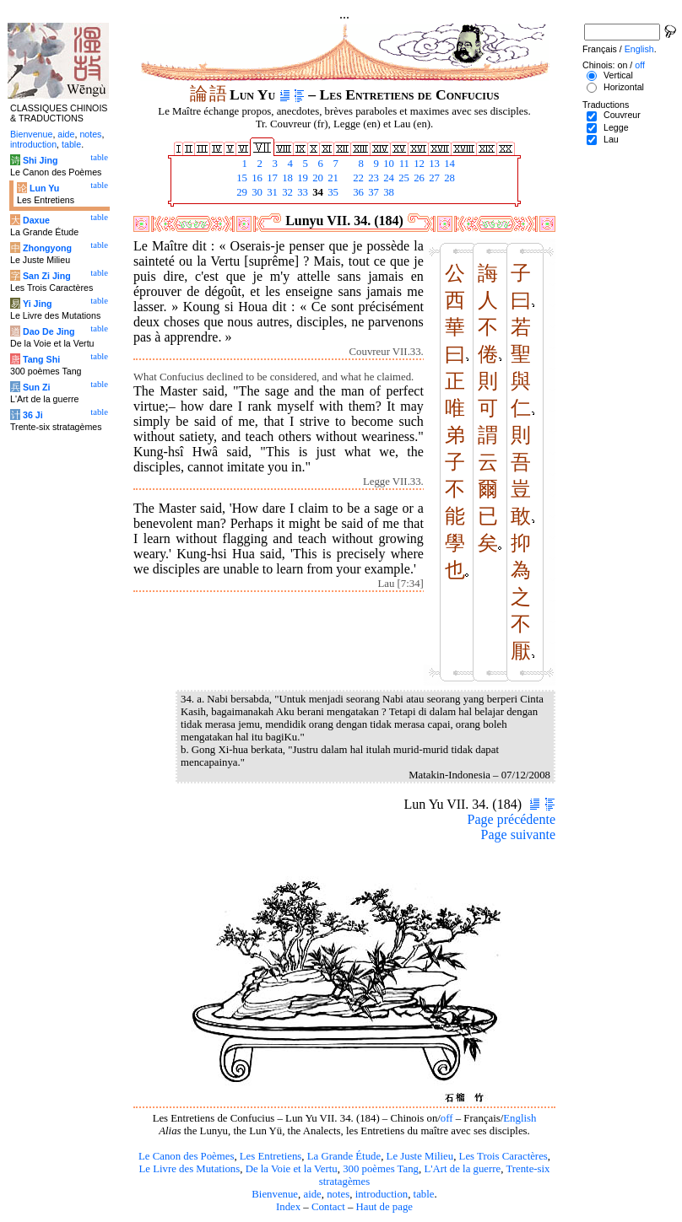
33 (301, 192)
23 (372, 178)
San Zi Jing (47, 276)
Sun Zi (37, 387)
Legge (616, 127)
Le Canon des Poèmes (186, 1156)
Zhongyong (47, 248)
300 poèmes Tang (381, 1169)
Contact (328, 1207)
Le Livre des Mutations (189, 1169)
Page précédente (511, 819)
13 (433, 164)
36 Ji (33, 415)
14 (448, 164)
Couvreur (622, 115)
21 (331, 178)
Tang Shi (41, 359)
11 (402, 164)
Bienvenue (275, 1194)
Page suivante (518, 834)
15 (240, 178)
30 (256, 192)
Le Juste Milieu (420, 1156)
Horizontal (624, 87)
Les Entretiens (271, 1156)
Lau (611, 139)
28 (448, 178)
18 (286, 178)
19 (301, 178)
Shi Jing (40, 160)
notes (338, 1194)
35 (331, 192)
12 (418, 164)
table (424, 1194)
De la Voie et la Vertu (292, 1169)
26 (418, 178)
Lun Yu (44, 188)
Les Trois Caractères (503, 1156)
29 (240, 192)
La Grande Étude (344, 1156)
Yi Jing (37, 304)
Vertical (618, 75)
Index (288, 1207)
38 (387, 192)
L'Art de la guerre (462, 1169)
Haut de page (385, 1207)
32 (286, 192)
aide (312, 1194)
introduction (382, 1194)
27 (433, 178)
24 (387, 178)
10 (387, 164)
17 (271, 178)
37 (372, 192)
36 (357, 192)
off (447, 1118)
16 (256, 178)
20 (316, 178)
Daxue (36, 220)
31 (271, 192)
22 (357, 178)
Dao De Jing (49, 331)
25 (402, 178)
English (519, 1118)
